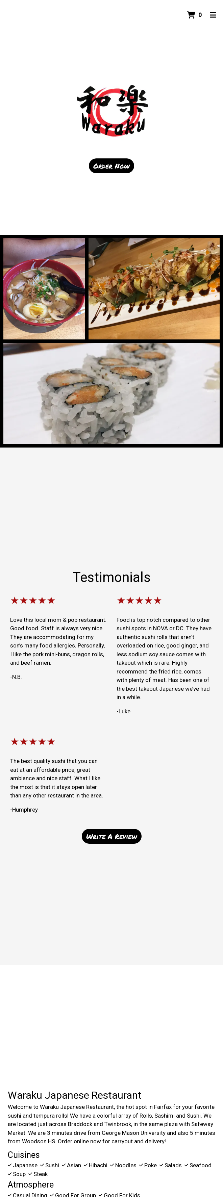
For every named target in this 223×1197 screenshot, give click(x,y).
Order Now (111, 166)
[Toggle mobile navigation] (213, 15)
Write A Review (111, 836)
